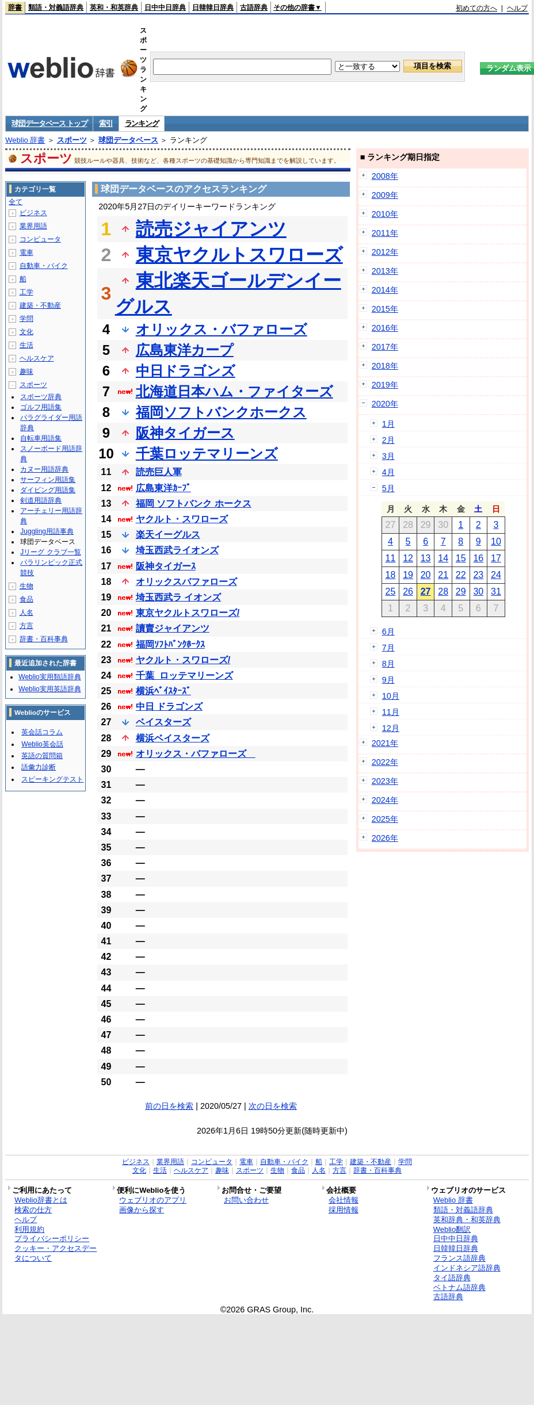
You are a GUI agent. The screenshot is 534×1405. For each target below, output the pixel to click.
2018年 (385, 365)
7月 (388, 647)
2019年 (385, 384)
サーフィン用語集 (47, 480)
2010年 (385, 214)
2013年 (385, 270)
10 (496, 541)
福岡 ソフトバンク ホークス (193, 503)
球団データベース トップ (49, 123)
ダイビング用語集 (47, 490)
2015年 (385, 308)
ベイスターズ (163, 722)
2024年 (385, 800)
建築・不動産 (40, 305)
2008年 (385, 176)
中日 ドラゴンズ (169, 706)
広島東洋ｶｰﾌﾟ (163, 488)
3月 (388, 456)
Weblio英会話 (42, 744)
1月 (388, 423)
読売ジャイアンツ (211, 229)
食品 (26, 599)
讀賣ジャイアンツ (172, 628)
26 (408, 591)
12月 (390, 728)
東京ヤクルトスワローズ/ (187, 613)
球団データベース (128, 140)
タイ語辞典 (452, 1277)
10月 (390, 695)
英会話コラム (42, 732)
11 (391, 558)
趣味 (26, 371)
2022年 (385, 762)
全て (15, 201)
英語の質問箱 (42, 756)
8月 (388, 663)
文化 (26, 332)
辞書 (15, 7)
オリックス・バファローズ (221, 329)
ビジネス (33, 213)
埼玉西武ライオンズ (177, 550)
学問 (26, 319)
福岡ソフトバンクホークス (221, 412)
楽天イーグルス (168, 534)
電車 (26, 252)
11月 (390, 712)
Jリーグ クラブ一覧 (50, 552)
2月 (388, 440)
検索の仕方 (33, 1209)
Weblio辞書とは (40, 1200)
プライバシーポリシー (51, 1238)
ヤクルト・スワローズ (182, 519)
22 (461, 575)
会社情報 (343, 1200)
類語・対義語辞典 (55, 7)
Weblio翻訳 (452, 1229)
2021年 (385, 743)
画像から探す (141, 1209)
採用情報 (343, 1209)
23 (478, 575)
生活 (26, 345)
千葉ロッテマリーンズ (207, 453)
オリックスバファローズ (186, 582)
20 (426, 575)
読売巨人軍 (159, 472)
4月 (388, 472)
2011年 (385, 233)
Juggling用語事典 (47, 531)
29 (461, 591)
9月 (388, 679)
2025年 (385, 819)
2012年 (385, 252)
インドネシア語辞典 (467, 1268)
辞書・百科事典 (44, 639)
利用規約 (29, 1229)
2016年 (385, 327)
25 (391, 591)
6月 (388, 631)
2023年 (385, 781)
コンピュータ (40, 239)
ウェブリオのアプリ (152, 1200)
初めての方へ (476, 8)
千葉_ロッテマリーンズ (184, 675)
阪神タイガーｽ (166, 566)
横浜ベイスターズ (172, 738)
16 (478, 558)
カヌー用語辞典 (44, 469)
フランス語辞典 (459, 1258)
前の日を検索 (169, 1106)
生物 (26, 586)
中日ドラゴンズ (185, 370)
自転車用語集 (41, 438)
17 (496, 558)
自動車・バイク (44, 266)
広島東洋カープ (185, 350)
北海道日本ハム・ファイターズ (234, 391)
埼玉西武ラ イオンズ (178, 597)
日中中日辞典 (165, 7)
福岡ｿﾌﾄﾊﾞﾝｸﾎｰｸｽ (170, 644)
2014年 (385, 289)
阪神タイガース (185, 433)
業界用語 (33, 226)
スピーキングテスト (52, 779)
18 (391, 575)
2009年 (385, 195)
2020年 (385, 403)
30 (478, 591)
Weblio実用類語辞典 (49, 677)
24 (496, 575)
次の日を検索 (273, 1106)
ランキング (142, 123)
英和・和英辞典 (114, 7)
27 (426, 591)
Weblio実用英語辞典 (49, 689)
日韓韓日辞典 (213, 7)
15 (461, 558)
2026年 (385, 838)
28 (443, 591)
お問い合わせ (246, 1200)
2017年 (385, 346)
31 (496, 591)
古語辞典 (254, 7)
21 (443, 575)
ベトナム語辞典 (459, 1287)
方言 (26, 626)
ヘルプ (517, 8)
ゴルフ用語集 (41, 407)
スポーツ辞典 (41, 397)
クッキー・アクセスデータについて (55, 1253)
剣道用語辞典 (41, 500)
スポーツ (72, 140)
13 (426, 558)
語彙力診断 (38, 767)
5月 (388, 488)
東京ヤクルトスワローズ (239, 254)
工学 (26, 292)
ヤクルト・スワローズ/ (183, 660)
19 (408, 575)
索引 (105, 123)
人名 (26, 612)
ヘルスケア (37, 358)
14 (443, 558)
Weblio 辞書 (25, 140)
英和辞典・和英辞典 (467, 1219)
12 (408, 558)
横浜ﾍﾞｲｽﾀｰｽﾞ (163, 691)
